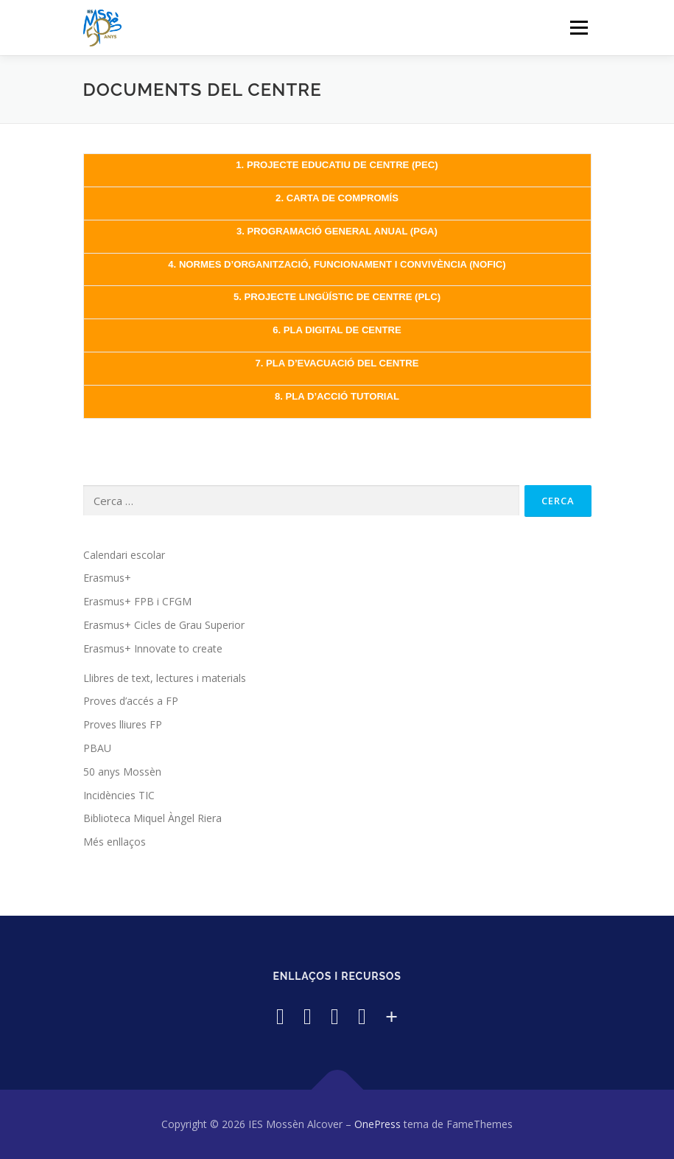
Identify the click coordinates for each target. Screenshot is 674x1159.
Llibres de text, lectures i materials (164, 678)
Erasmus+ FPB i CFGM (137, 601)
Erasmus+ (107, 578)
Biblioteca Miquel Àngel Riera (152, 818)
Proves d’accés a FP (130, 701)
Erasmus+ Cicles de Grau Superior (164, 625)
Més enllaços (114, 842)
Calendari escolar (124, 555)
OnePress (377, 1124)
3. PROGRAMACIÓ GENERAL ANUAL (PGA (335, 231)
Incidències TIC (119, 795)
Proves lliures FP (122, 724)
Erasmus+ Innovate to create (152, 648)
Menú (578, 27)
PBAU (97, 748)
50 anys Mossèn (122, 772)
